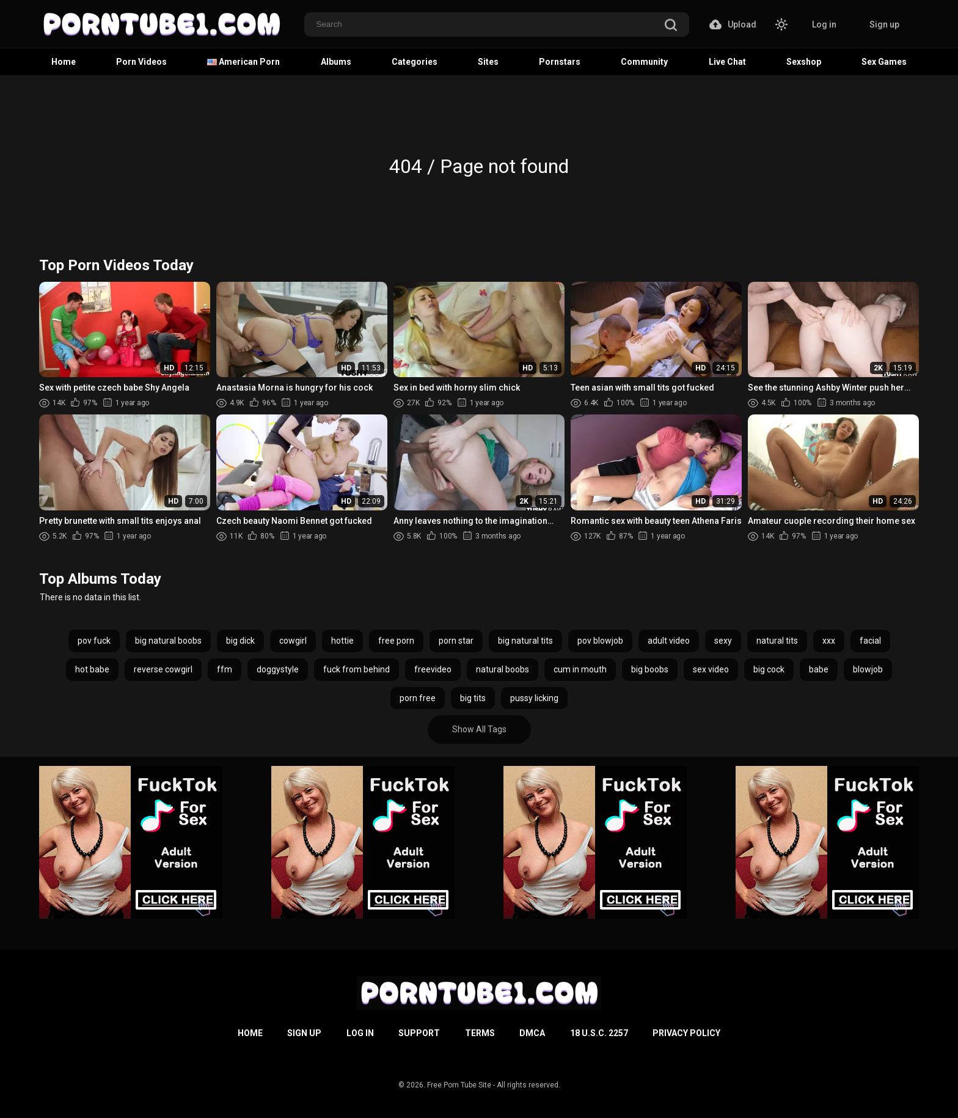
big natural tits (525, 640)
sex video (711, 669)
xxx (828, 640)
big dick (240, 640)
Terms (480, 1033)
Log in (824, 24)
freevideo (433, 669)
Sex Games (884, 62)
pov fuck (94, 640)
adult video (669, 640)
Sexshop (803, 62)
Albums (336, 62)
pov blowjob (600, 640)
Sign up (884, 24)
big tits (473, 698)
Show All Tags (479, 729)
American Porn (243, 62)
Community (644, 62)
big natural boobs (168, 640)
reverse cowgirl (163, 669)
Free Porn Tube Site (459, 1085)
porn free (418, 698)
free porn (396, 640)
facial (870, 640)
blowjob (868, 669)
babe (818, 669)
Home (63, 62)
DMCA (532, 1033)
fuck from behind (356, 669)
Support (419, 1033)
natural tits (777, 640)
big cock (768, 669)
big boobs (649, 669)
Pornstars (559, 62)
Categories (414, 62)
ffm (224, 669)
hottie (342, 640)
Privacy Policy (686, 1033)
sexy (723, 640)
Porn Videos (141, 62)
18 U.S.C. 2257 (599, 1033)
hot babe (92, 669)
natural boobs (502, 669)
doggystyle (278, 669)
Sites (488, 62)
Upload (732, 24)
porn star (456, 640)
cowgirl (293, 640)
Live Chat (727, 62)
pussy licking (534, 698)
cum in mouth (580, 669)
